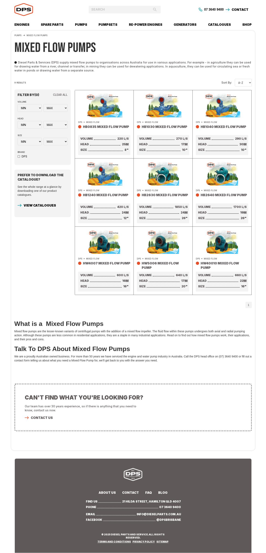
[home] (44, 9)
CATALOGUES (219, 25)
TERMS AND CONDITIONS (114, 540)
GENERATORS (185, 25)
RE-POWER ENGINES (145, 25)
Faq (148, 493)
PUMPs (81, 25)
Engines (21, 25)
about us (108, 493)
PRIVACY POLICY (143, 540)
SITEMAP (162, 540)
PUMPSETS (108, 25)
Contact (130, 493)
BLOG (162, 493)
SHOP (247, 25)
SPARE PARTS (52, 25)
